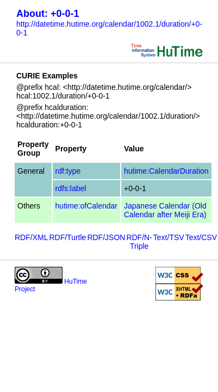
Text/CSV (201, 237)
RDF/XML (31, 237)
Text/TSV (168, 237)
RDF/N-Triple (139, 241)
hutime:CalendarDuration (166, 171)
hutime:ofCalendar (86, 205)
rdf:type (68, 171)
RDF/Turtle (67, 237)
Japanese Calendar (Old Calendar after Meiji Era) (165, 210)
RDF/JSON (106, 237)
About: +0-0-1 (47, 13)
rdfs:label (70, 188)
